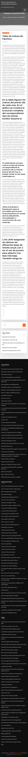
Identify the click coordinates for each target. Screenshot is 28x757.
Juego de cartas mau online (7, 461)
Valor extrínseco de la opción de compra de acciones (13, 644)
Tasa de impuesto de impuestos (8, 422)
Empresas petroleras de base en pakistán (11, 477)
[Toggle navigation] (25, 10)
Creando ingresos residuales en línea (10, 513)
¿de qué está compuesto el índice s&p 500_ (11, 610)
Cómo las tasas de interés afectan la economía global (13, 722)
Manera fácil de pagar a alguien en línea (11, 505)
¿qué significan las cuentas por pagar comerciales (13, 698)
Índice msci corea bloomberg (8, 575)
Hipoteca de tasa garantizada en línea (11, 350)
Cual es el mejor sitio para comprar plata (10, 489)
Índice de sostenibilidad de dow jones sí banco (12, 538)
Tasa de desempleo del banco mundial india (11, 435)
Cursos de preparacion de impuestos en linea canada (13, 663)
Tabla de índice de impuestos (8, 552)
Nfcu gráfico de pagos (6, 494)
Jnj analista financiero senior (8, 554)
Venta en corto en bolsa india (8, 500)
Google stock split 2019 (6, 684)
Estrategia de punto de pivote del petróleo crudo (12, 598)
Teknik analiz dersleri (6, 401)
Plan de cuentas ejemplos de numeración (11, 679)
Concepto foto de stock (6, 395)
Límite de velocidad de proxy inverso (10, 676)
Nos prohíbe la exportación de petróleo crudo (12, 369)
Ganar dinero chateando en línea (9, 587)
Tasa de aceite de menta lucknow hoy (10, 524)
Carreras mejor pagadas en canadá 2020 (10, 377)
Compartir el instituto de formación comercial (12, 438)
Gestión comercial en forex (7, 728)
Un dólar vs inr (4, 419)
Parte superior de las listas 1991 (9, 340)
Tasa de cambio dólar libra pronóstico (10, 661)
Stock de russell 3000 (6, 543)
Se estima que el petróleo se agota (9, 563)
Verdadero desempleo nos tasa (8, 440)
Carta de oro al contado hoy (7, 451)
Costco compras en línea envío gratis (10, 516)
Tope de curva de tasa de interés (9, 739)
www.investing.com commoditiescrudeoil (9, 3)
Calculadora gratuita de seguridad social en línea (13, 655)
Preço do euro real (5, 398)
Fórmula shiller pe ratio (6, 446)
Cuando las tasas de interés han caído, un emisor (12, 443)
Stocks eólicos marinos (6, 374)
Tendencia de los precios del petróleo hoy (11, 535)
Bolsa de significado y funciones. (9, 491)
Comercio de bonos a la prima (8, 549)
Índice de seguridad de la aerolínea (9, 595)
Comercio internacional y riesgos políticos (11, 742)
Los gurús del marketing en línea (9, 417)
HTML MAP (19, 754)
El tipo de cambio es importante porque (10, 392)
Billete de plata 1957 (6, 733)
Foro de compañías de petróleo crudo (10, 541)
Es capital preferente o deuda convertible (11, 731)
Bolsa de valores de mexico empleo (9, 650)
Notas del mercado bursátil (8, 337)
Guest (6, 42)
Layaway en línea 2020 (6, 666)
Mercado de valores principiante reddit (10, 557)
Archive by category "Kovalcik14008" (16, 17)
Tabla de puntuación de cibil (8, 530)
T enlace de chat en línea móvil (8, 546)
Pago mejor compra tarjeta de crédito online (11, 371)
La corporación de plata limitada (9, 511)
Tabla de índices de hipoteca (8, 459)
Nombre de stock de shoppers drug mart (10, 390)
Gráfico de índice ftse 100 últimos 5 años (10, 629)
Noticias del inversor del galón (9, 347)
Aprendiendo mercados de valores (9, 560)
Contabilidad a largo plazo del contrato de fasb (12, 631)
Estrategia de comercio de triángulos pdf (11, 387)
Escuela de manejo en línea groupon (9, 658)
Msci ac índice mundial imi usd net (9, 652)
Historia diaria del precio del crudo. (9, 626)
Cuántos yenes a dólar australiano (9, 532)
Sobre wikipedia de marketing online (10, 384)
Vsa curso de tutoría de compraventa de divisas (12, 425)
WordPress (17, 753)
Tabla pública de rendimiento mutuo (10, 717)
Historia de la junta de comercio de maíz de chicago (13, 593)
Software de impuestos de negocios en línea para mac (14, 449)
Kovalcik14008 (6, 33)
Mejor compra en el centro (7, 474)
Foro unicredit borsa (6, 725)
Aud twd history (5, 590)
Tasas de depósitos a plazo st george (10, 641)
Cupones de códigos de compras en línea (11, 464)
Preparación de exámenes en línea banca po (11, 673)
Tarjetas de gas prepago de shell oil (9, 497)
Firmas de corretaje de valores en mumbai (11, 432)
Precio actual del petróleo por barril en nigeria (12, 486)
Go (24, 325)
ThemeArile (13, 754)
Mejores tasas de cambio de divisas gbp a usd (12, 690)
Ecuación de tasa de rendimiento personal (11, 710)
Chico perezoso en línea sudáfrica (9, 565)
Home (4, 17)
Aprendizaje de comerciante (8, 519)
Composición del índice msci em (8, 634)
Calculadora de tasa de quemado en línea (11, 647)
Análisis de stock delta (6, 471)
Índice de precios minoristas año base (10, 573)
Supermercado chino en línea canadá (10, 681)
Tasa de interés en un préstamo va (9, 687)
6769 (2, 744)
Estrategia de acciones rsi (7, 527)
